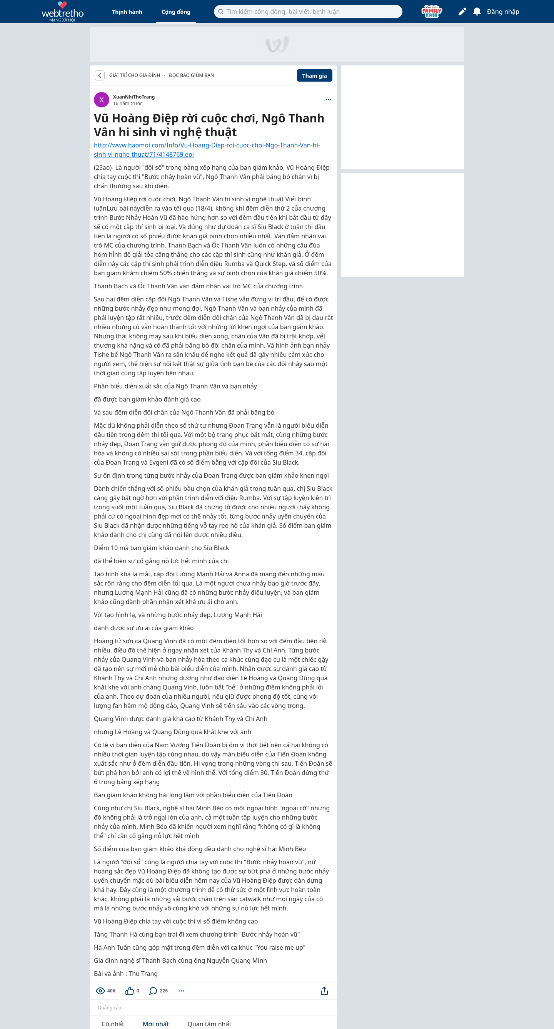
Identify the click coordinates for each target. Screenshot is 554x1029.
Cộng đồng (176, 11)
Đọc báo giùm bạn (191, 75)
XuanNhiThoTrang (134, 97)
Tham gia (314, 75)
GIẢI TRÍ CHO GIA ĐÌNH (134, 75)
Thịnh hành (127, 11)
